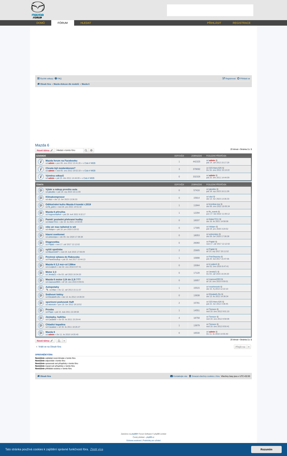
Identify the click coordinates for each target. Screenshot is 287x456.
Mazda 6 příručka (55, 212)
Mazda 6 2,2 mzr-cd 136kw (60, 264)
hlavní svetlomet (55, 234)
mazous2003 (54, 282)
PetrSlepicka (214, 257)
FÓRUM (63, 22)
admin (51, 163)
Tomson (212, 309)
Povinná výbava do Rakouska (62, 257)
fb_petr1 (52, 207)
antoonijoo (53, 237)
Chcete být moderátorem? (60, 168)
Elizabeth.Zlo (54, 297)
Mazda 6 (42, 145)
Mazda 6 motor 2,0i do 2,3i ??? (63, 279)
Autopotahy (52, 287)
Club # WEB (89, 163)
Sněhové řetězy (54, 294)
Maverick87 (53, 252)
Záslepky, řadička (56, 317)
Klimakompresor (55, 197)
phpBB (134, 434)
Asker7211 (53, 222)
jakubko (51, 192)
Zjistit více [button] (96, 449)
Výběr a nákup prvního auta (61, 189)
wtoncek (52, 304)
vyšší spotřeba (54, 249)
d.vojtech (52, 267)
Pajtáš (51, 244)
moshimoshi (214, 287)
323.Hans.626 (215, 168)
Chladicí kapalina (55, 324)
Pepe (50, 312)
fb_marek (213, 212)
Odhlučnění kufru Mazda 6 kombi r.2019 (68, 204)
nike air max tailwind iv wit (61, 227)
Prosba (50, 309)
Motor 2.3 (51, 272)
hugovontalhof (54, 214)
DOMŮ (40, 22)
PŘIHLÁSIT (214, 22)
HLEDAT (86, 22)
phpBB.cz (150, 437)
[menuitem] (58, 78)
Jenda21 (52, 274)
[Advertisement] (210, 10)
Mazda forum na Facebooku (61, 160)
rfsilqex (51, 229)
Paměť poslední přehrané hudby (64, 219)
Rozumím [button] (266, 449)
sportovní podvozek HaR (60, 302)
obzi (50, 199)
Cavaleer (52, 319)
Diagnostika (52, 242)
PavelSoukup (54, 259)
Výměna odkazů (55, 175)
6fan (54, 290)
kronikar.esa (214, 204)
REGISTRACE (242, 22)
